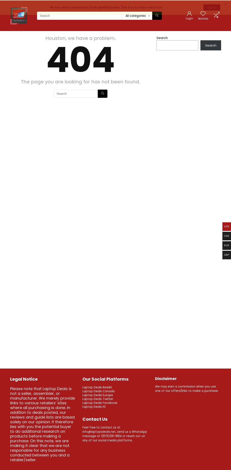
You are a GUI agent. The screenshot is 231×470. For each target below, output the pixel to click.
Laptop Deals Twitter (97, 398)
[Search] (157, 15)
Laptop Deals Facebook (99, 402)
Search (162, 37)
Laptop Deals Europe (97, 394)
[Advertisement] (189, 169)
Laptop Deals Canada (98, 391)
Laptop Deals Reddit (97, 387)
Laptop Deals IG (94, 406)
